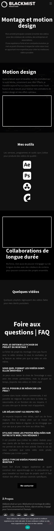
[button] (51, 3)
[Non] (50, 523)
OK (27, 527)
